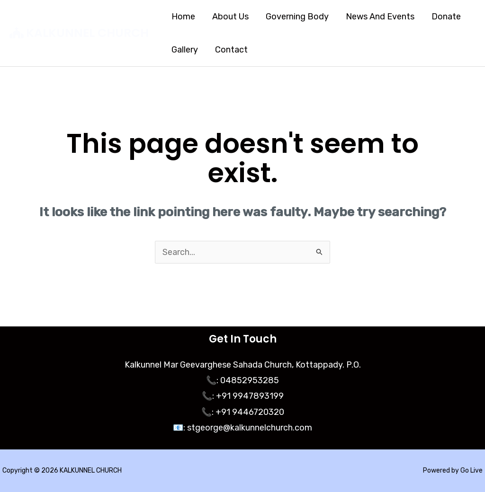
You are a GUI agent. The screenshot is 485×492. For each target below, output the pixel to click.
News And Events (380, 16)
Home (183, 16)
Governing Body (297, 16)
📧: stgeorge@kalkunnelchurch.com (242, 427)
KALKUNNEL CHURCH (87, 33)
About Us (230, 16)
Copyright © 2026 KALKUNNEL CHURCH (62, 470)
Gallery (184, 49)
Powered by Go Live (453, 470)
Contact (231, 49)
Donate (446, 16)
